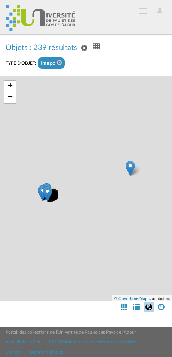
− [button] (10, 97)
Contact (13, 352)
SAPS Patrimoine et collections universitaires (93, 342)
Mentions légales (46, 352)
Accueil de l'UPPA (23, 342)
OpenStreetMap (133, 298)
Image (51, 63)
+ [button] (10, 86)
